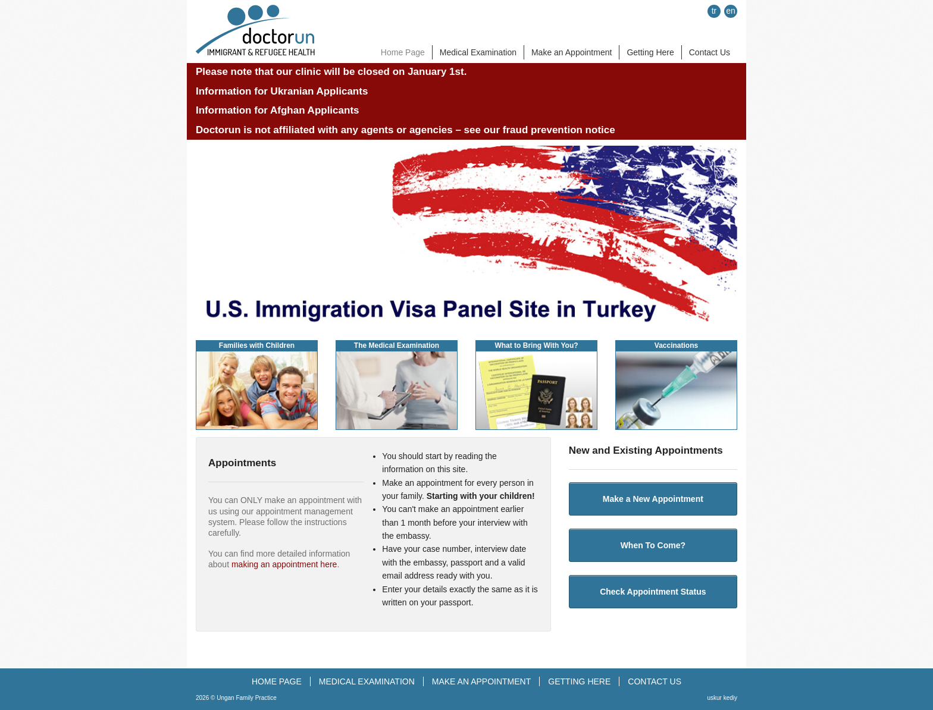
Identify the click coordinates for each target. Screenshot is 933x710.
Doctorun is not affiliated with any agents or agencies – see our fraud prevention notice (405, 130)
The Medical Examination (396, 346)
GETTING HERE (579, 681)
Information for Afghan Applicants (277, 110)
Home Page (403, 52)
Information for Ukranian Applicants (282, 91)
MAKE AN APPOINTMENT (481, 681)
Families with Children (257, 345)
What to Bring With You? (536, 346)
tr (714, 10)
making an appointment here (284, 564)
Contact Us (709, 52)
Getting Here (650, 52)
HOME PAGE (277, 681)
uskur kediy (722, 698)
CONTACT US (654, 681)
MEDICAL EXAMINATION (367, 681)
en (730, 10)
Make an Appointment (571, 52)
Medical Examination (478, 52)
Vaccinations (676, 346)
